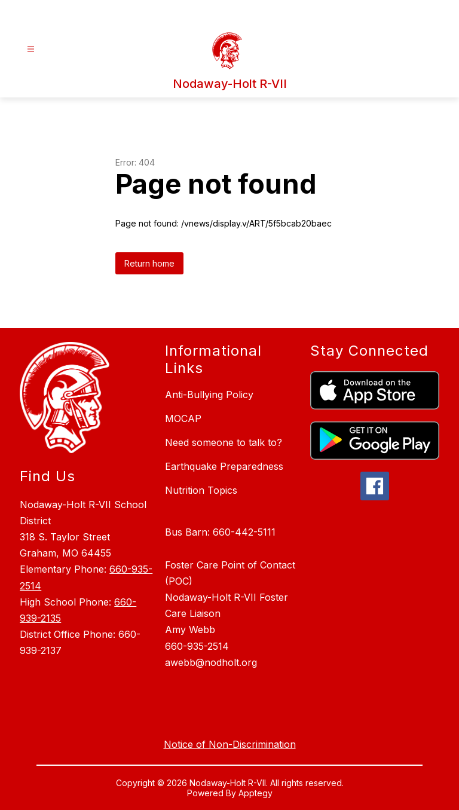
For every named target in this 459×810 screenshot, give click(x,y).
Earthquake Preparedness (224, 466)
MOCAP (183, 418)
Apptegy (255, 793)
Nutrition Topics (201, 490)
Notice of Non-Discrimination (230, 744)
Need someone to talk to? (223, 442)
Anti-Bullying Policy (209, 395)
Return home (149, 263)
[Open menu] (31, 49)
